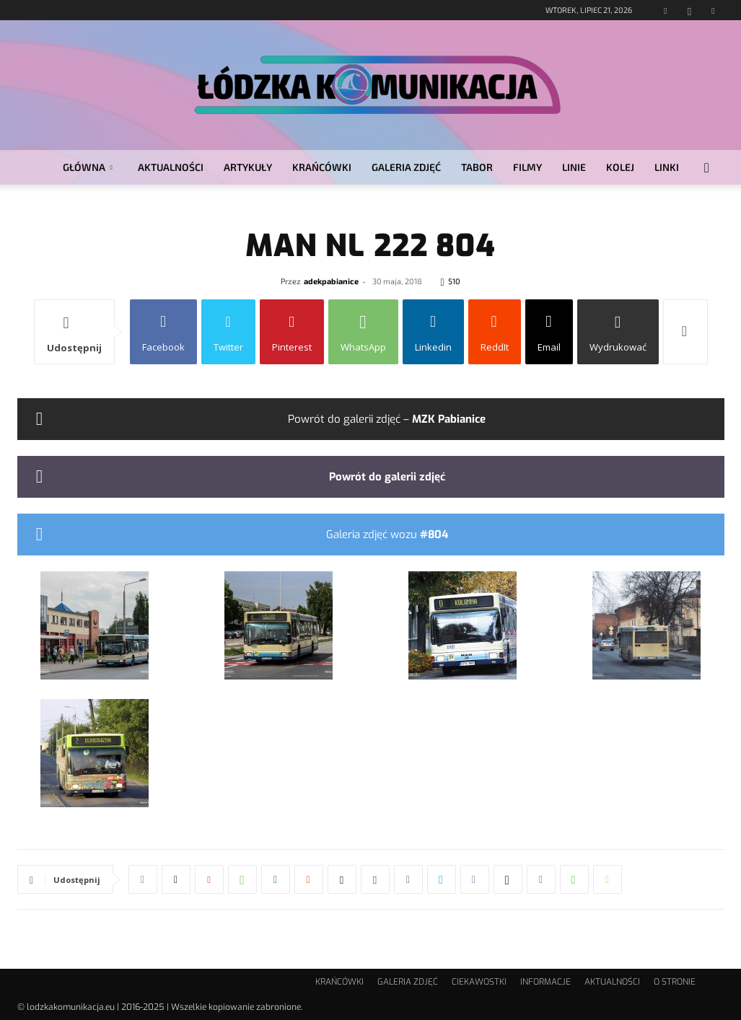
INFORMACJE (545, 982)
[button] (707, 168)
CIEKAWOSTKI (479, 982)
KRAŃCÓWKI (321, 167)
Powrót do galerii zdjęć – (387, 419)
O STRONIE (675, 982)
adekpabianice (331, 281)
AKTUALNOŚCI (170, 167)
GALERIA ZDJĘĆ (406, 167)
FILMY (527, 167)
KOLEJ (620, 167)
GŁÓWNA (88, 167)
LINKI (666, 167)
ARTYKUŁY (248, 167)
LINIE (574, 167)
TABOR (477, 167)
